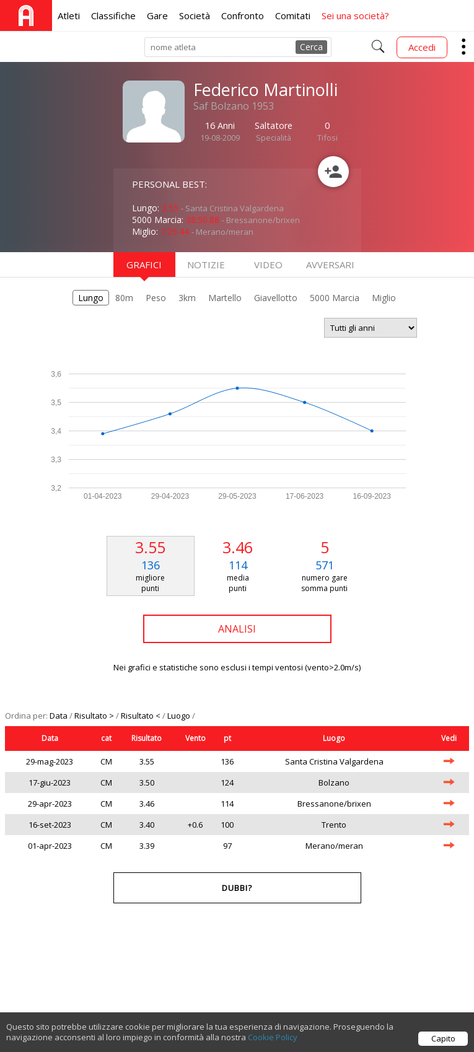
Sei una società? (355, 15)
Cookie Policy (272, 1044)
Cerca (311, 47)
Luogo (179, 715)
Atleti (69, 15)
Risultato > (95, 715)
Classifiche (113, 15)
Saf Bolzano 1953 (233, 106)
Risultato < (141, 715)
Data (59, 715)
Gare (157, 15)
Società (194, 15)
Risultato (146, 738)
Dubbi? (237, 887)
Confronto (242, 15)
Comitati (292, 15)
